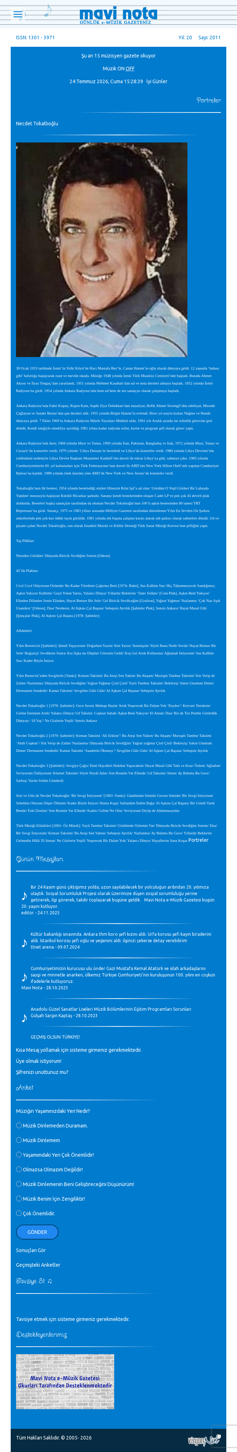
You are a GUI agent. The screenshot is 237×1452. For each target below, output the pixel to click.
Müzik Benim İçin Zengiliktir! (50, 1199)
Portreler (198, 840)
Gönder (37, 1232)
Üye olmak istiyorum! (38, 1061)
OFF (130, 68)
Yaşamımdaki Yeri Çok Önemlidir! (55, 1155)
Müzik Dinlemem (38, 1140)
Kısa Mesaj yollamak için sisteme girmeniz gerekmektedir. (79, 1050)
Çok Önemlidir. (35, 1213)
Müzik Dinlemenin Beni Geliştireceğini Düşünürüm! (75, 1184)
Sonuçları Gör (31, 1250)
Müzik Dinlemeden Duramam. (52, 1126)
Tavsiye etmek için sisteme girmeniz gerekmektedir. (73, 1319)
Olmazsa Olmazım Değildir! (49, 1169)
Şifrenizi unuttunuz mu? (42, 1072)
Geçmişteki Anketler (38, 1265)
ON (121, 68)
